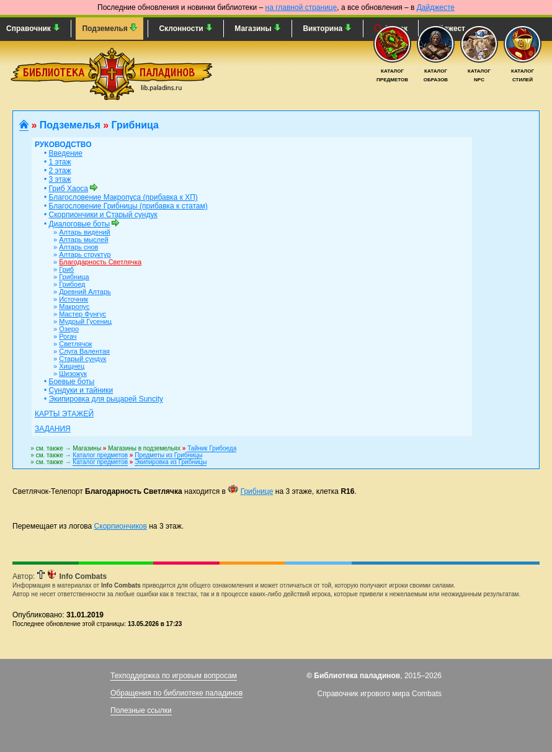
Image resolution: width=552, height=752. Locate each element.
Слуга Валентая (84, 351)
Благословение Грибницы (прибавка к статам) (128, 206)
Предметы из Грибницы (168, 455)
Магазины (257, 28)
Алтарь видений (84, 232)
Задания (53, 428)
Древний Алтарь (85, 291)
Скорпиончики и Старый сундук (103, 214)
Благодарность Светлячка (100, 262)
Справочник (33, 28)
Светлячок (75, 343)
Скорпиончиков (120, 526)
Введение (65, 153)
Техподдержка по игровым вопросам (173, 675)
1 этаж (60, 162)
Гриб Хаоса (68, 188)
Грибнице (257, 491)
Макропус (74, 306)
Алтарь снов (78, 247)
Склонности (186, 28)
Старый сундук (82, 358)
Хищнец (71, 366)
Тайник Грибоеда (211, 448)
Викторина (327, 28)
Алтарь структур (84, 254)
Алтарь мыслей (83, 239)
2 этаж (60, 170)
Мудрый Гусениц (85, 321)
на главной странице (301, 7)
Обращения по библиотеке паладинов (176, 693)
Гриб (66, 269)
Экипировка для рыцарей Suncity (106, 399)
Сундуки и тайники (81, 390)
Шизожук (73, 373)
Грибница (74, 276)
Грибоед (72, 284)
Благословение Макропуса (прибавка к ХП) (123, 197)
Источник (73, 299)
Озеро (69, 329)
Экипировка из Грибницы (171, 462)
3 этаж (60, 179)
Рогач (67, 336)
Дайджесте (436, 7)
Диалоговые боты (79, 224)
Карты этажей (64, 414)
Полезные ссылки (141, 710)
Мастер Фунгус (82, 314)
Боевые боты (72, 381)
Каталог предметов (100, 455)
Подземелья (109, 28)
